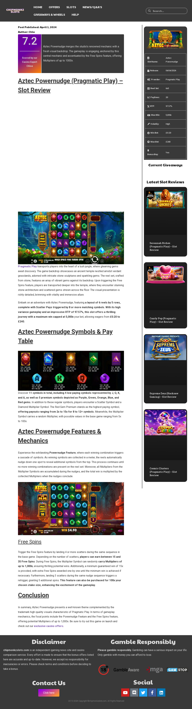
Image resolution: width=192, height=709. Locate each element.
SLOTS (71, 7)
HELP (75, 14)
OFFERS (54, 7)
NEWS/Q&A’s (92, 7)
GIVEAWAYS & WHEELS (49, 14)
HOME (38, 7)
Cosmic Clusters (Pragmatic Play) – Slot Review (163, 472)
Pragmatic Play (27, 266)
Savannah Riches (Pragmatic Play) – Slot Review (163, 246)
